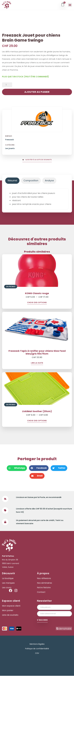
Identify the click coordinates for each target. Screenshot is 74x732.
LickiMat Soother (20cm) (37, 467)
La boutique (7, 634)
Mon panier (7, 666)
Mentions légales (37, 700)
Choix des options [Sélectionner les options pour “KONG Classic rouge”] (37, 359)
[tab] (12, 237)
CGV (37, 709)
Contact (41, 648)
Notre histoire (44, 643)
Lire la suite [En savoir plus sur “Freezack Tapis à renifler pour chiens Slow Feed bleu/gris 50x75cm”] (37, 419)
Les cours (6, 643)
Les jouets (10, 205)
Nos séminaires (44, 639)
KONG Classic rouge (37, 349)
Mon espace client (11, 662)
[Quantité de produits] (7, 141)
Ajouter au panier (37, 148)
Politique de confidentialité (37, 705)
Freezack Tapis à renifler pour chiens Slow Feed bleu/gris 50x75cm (37, 408)
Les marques (8, 639)
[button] (70, 5)
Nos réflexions (44, 634)
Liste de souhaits (10, 671)
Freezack (9, 196)
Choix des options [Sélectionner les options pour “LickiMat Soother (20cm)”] (37, 477)
